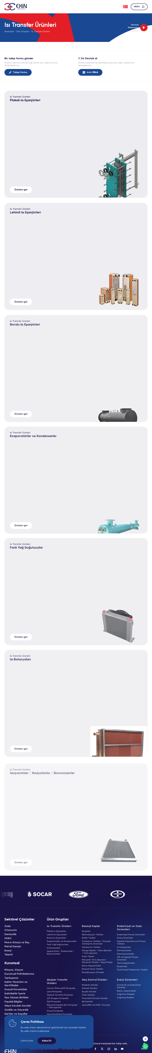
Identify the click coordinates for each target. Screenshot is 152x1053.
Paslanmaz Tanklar (91, 947)
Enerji (7, 950)
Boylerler (86, 931)
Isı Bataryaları (53, 948)
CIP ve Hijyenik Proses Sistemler (127, 958)
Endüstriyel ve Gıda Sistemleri (129, 928)
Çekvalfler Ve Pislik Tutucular (96, 1005)
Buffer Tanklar (88, 938)
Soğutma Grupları (125, 994)
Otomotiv (10, 930)
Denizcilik (10, 934)
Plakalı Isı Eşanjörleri (25, 102)
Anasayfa (9, 32)
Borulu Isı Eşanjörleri (56, 938)
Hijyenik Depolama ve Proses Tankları (131, 942)
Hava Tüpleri (88, 956)
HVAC (8, 938)
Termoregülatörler (126, 963)
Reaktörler (122, 966)
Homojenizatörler (125, 954)
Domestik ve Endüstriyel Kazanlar (129, 986)
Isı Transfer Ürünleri (40, 32)
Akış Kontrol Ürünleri (94, 980)
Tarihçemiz (11, 978)
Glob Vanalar (88, 995)
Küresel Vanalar (89, 988)
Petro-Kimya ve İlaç (16, 942)
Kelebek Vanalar (90, 985)
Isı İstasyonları (124, 947)
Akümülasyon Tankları (92, 935)
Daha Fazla (27, 1041)
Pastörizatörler (124, 950)
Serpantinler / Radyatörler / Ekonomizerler (60, 952)
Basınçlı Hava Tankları (92, 969)
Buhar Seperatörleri (91, 966)
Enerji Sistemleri (127, 980)
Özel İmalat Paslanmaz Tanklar (132, 970)
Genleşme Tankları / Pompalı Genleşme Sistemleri (96, 942)
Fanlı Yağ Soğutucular (57, 945)
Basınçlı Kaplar (91, 926)
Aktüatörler (87, 1002)
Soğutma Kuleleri (125, 998)
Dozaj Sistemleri (125, 938)
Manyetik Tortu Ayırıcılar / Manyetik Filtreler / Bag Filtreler (97, 961)
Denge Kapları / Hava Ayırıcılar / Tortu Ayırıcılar (96, 951)
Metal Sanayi (12, 946)
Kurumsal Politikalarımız (19, 974)
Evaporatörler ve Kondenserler (61, 941)
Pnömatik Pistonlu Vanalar (95, 998)
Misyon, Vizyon (13, 970)
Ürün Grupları (22, 32)
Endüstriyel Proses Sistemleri (131, 935)
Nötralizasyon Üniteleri (93, 972)
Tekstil (8, 954)
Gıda (7, 926)
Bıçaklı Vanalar (89, 992)
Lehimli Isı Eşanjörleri (25, 220)
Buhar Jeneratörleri (126, 991)
